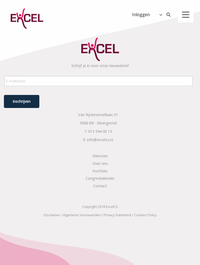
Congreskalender (100, 178)
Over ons (100, 163)
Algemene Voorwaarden (82, 215)
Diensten (100, 155)
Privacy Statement (117, 215)
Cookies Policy (145, 215)
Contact (100, 185)
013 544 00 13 (100, 131)
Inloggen (141, 14)
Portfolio (100, 170)
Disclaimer (52, 215)
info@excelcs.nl (100, 139)
